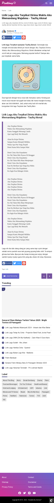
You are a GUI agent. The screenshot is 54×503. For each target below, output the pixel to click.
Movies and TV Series (10, 392)
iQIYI (31, 388)
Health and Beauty (40, 384)
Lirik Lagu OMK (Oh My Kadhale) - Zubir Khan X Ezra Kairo (27, 338)
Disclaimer (32, 482)
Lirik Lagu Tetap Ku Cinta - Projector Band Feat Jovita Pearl (28, 333)
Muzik (23, 392)
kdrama (38, 388)
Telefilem (13, 396)
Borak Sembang (29, 380)
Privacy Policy (7, 487)
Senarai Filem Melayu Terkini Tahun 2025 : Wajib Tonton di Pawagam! (24, 321)
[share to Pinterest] (24, 37)
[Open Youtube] (34, 493)
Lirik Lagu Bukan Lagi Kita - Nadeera (19, 353)
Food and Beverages (10, 384)
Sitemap (5, 482)
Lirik (7, 269)
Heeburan (11, 31)
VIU (4, 400)
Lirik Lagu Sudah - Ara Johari (16, 343)
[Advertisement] (27, 420)
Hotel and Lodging (9, 388)
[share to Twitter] (17, 37)
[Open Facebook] (19, 493)
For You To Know (26, 384)
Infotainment (22, 388)
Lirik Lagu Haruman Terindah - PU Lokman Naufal (24, 368)
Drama (39, 380)
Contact (31, 477)
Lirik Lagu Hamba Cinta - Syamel (17, 348)
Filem (47, 380)
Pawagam (45, 392)
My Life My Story (33, 392)
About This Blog (8, 380)
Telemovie (23, 396)
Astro (19, 380)
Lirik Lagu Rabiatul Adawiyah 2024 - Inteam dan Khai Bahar (27, 328)
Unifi (44, 396)
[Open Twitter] (24, 493)
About (4, 477)
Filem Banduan (10, 358)
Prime (5, 396)
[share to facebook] (7, 37)
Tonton (31, 396)
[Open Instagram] (29, 493)
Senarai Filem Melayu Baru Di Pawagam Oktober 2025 (26, 363)
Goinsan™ (39, 500)
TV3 (38, 396)
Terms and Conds (35, 487)
